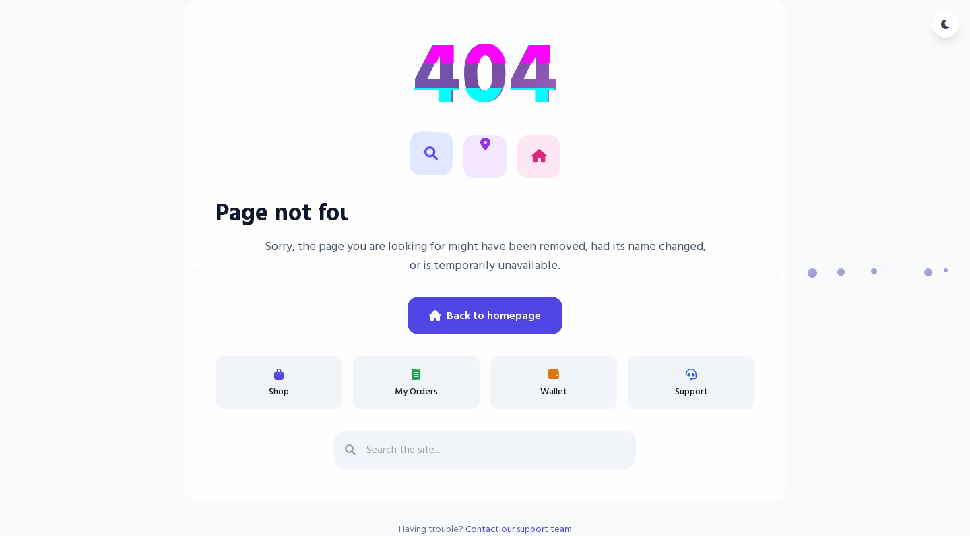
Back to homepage (485, 315)
